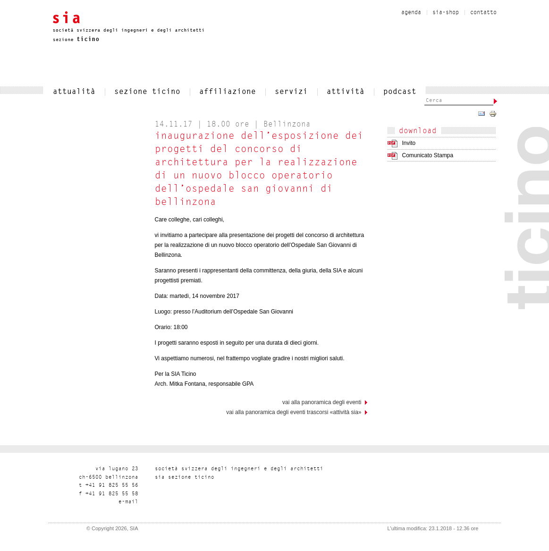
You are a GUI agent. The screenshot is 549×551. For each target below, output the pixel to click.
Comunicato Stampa (428, 155)
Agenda (411, 13)
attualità (74, 92)
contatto (483, 13)
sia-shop (445, 13)
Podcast (399, 92)
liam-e (128, 502)
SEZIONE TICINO (147, 92)
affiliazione (227, 92)
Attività (345, 92)
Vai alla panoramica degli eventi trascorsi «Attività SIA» (293, 412)
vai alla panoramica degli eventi (321, 402)
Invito (409, 143)
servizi (291, 92)
